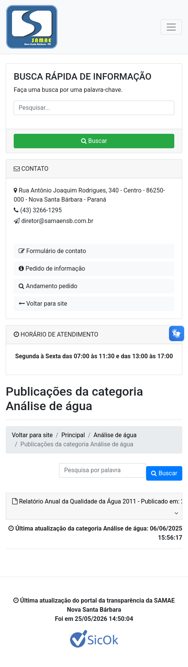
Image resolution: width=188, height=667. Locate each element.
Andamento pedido (48, 286)
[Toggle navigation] (171, 27)
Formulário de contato (52, 251)
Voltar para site (43, 303)
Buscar (94, 140)
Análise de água (115, 435)
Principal (73, 435)
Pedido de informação (52, 268)
